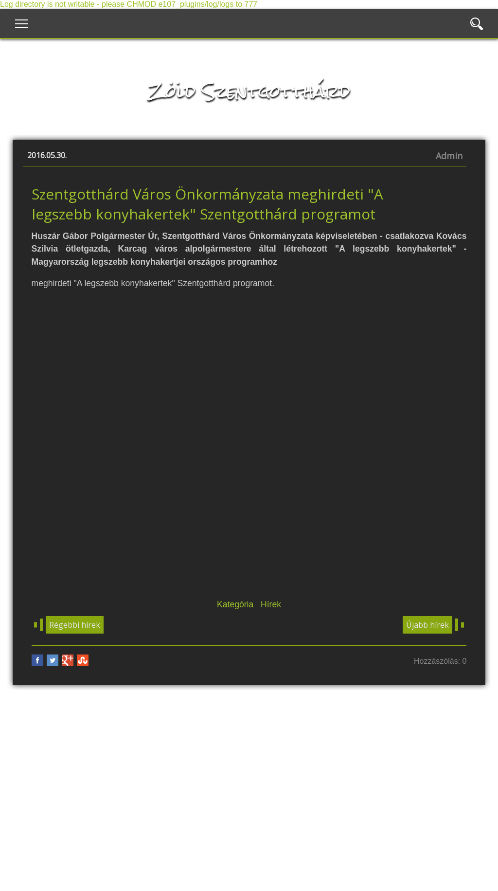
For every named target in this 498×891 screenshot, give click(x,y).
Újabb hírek (427, 624)
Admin (449, 156)
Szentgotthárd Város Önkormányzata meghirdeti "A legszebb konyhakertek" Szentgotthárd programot (207, 204)
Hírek (271, 604)
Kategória (235, 604)
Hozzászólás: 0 (440, 661)
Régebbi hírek (74, 624)
